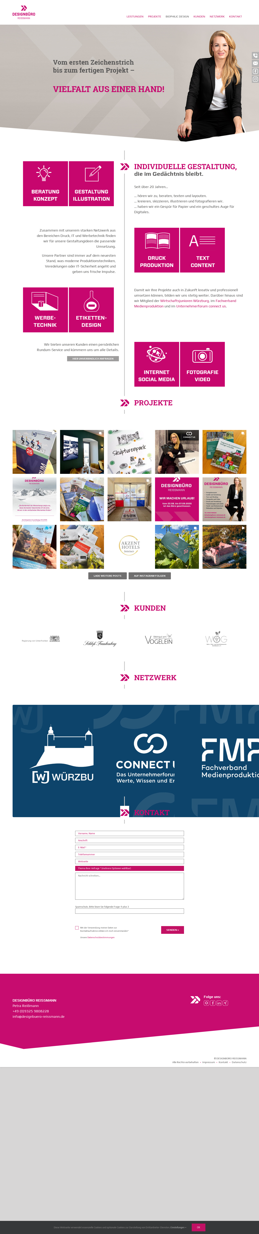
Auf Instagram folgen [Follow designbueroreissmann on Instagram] (149, 681)
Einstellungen (178, 1227)
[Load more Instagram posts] (107, 681)
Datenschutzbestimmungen (101, 1043)
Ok (198, 1227)
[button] (34, 558)
